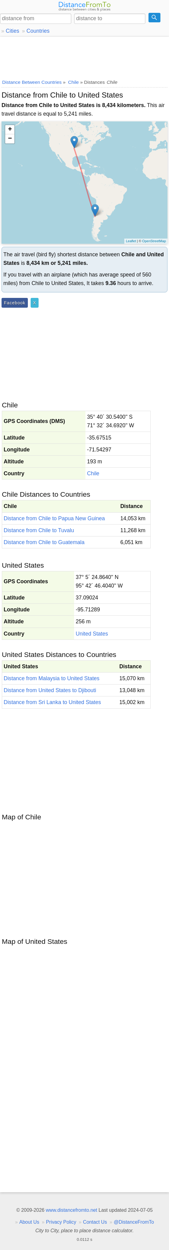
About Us (29, 1222)
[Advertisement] (84, 56)
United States (92, 634)
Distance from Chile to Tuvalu (39, 530)
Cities (12, 31)
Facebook (14, 302)
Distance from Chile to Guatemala (44, 542)
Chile (93, 473)
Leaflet (131, 241)
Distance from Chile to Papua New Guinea (54, 518)
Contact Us (95, 1222)
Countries (37, 31)
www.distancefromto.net (71, 1210)
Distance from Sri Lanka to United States (52, 702)
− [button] (10, 138)
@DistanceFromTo (134, 1222)
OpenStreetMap (154, 241)
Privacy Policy (61, 1222)
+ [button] (10, 129)
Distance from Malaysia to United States (52, 678)
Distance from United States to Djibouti (50, 690)
